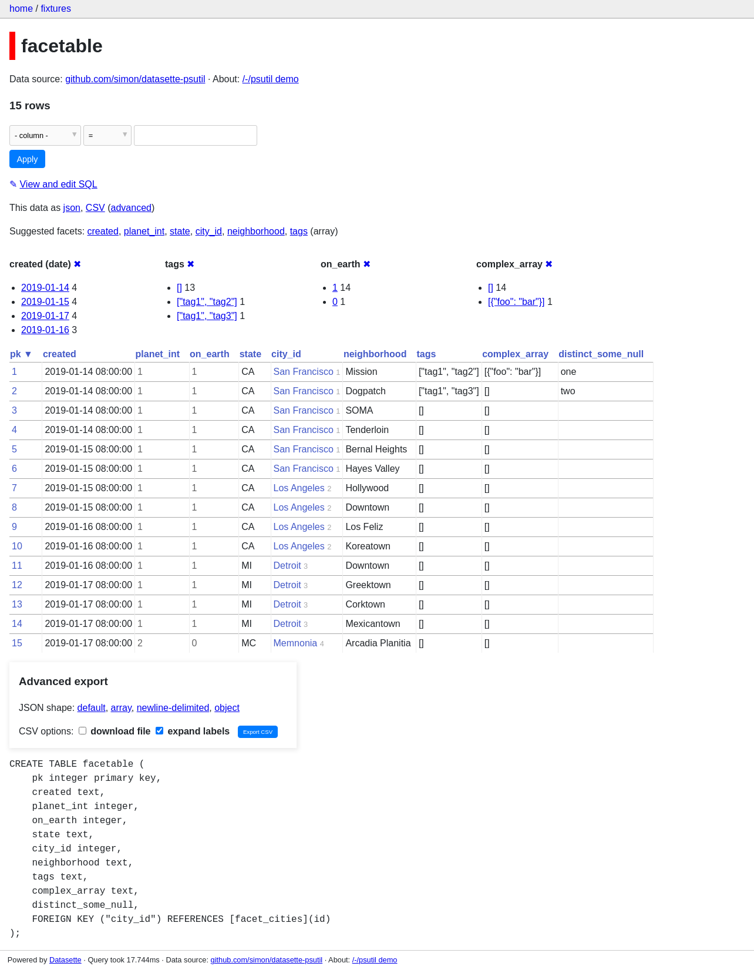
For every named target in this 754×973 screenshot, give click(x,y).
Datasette (65, 959)
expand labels (193, 731)
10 (17, 546)
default (92, 708)
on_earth (210, 354)
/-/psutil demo (271, 79)
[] (179, 288)
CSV (95, 208)
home (21, 9)
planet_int (144, 231)
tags (299, 231)
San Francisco (304, 372)
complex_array (515, 354)
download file (115, 731)
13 (17, 604)
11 (17, 566)
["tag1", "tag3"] (207, 316)
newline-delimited (173, 708)
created (103, 231)
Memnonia (296, 643)
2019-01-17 (45, 316)
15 (17, 643)
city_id (209, 231)
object (227, 708)
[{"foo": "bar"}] (516, 302)
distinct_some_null (601, 354)
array (121, 708)
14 (17, 624)
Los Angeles (299, 488)
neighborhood (256, 231)
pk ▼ (21, 354)
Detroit (287, 566)
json (71, 208)
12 (17, 585)
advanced (131, 208)
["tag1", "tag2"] (207, 302)
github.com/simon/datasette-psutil (135, 79)
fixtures (56, 9)
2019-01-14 (45, 288)
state (180, 231)
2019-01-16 (45, 330)
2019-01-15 (45, 302)
